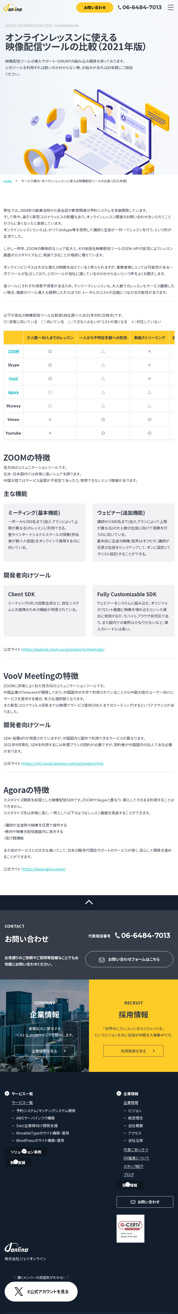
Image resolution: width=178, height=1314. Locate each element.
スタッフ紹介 (133, 1169)
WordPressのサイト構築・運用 (40, 1144)
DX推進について (136, 1161)
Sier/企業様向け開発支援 (37, 1129)
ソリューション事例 (27, 1155)
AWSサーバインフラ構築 (35, 1121)
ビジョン (134, 1114)
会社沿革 (135, 1144)
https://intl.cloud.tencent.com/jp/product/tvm (63, 763)
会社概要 (135, 1129)
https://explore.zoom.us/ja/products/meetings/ (63, 649)
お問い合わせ (95, 7)
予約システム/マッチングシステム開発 (46, 1114)
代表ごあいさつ (136, 1153)
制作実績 (19, 1166)
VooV (13, 378)
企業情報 (131, 1106)
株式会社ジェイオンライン (25, 1262)
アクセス (134, 1136)
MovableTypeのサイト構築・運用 (42, 1136)
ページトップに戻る (89, 904)
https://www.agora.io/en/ (44, 869)
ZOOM (13, 351)
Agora (13, 392)
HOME (8, 181)
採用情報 (131, 1188)
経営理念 (135, 1121)
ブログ (129, 1178)
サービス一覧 (22, 1106)
